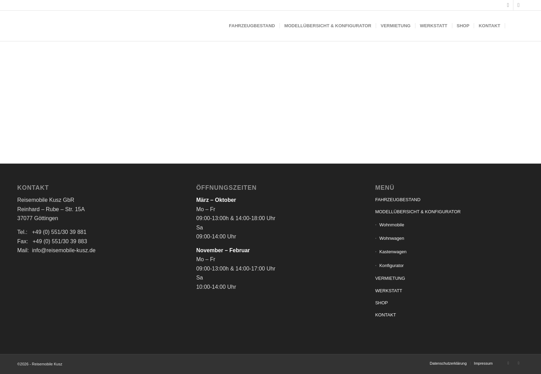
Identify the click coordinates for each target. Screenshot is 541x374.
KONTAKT (385, 314)
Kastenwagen (392, 251)
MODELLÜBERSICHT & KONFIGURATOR (418, 211)
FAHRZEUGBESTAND (397, 199)
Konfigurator (391, 265)
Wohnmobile (391, 224)
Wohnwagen (391, 238)
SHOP (381, 302)
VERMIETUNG (390, 278)
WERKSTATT (388, 290)
